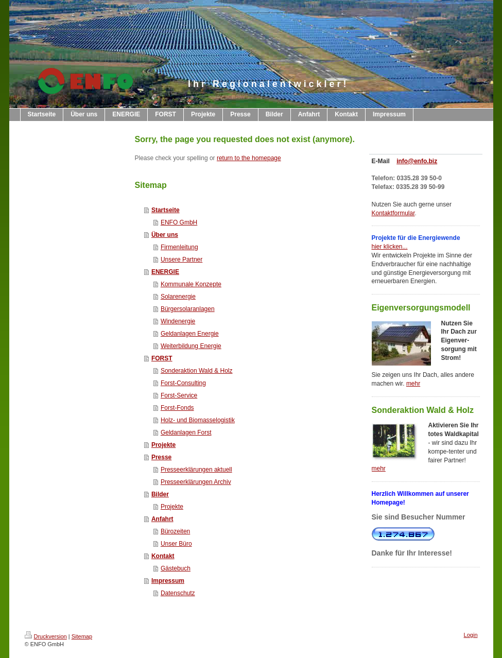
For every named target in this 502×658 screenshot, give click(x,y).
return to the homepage (249, 158)
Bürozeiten (175, 531)
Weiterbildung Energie (191, 346)
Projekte (163, 444)
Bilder (160, 494)
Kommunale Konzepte (191, 284)
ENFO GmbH (179, 222)
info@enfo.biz (416, 161)
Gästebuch (176, 568)
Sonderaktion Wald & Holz (197, 370)
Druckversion (46, 636)
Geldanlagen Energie (190, 333)
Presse (161, 457)
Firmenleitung (179, 247)
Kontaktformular (393, 213)
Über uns (164, 234)
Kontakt (163, 556)
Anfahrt (162, 519)
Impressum (167, 580)
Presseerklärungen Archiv (196, 482)
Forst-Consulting (183, 383)
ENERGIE (165, 271)
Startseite (165, 210)
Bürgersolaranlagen (188, 309)
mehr (413, 383)
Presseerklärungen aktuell (196, 469)
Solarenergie (178, 296)
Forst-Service (179, 395)
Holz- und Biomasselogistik (198, 420)
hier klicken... (390, 246)
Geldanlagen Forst (186, 432)
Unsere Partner (181, 259)
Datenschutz (178, 593)
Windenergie (178, 321)
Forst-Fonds (177, 407)
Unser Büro (176, 543)
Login (471, 635)
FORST (161, 358)
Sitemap (82, 636)
